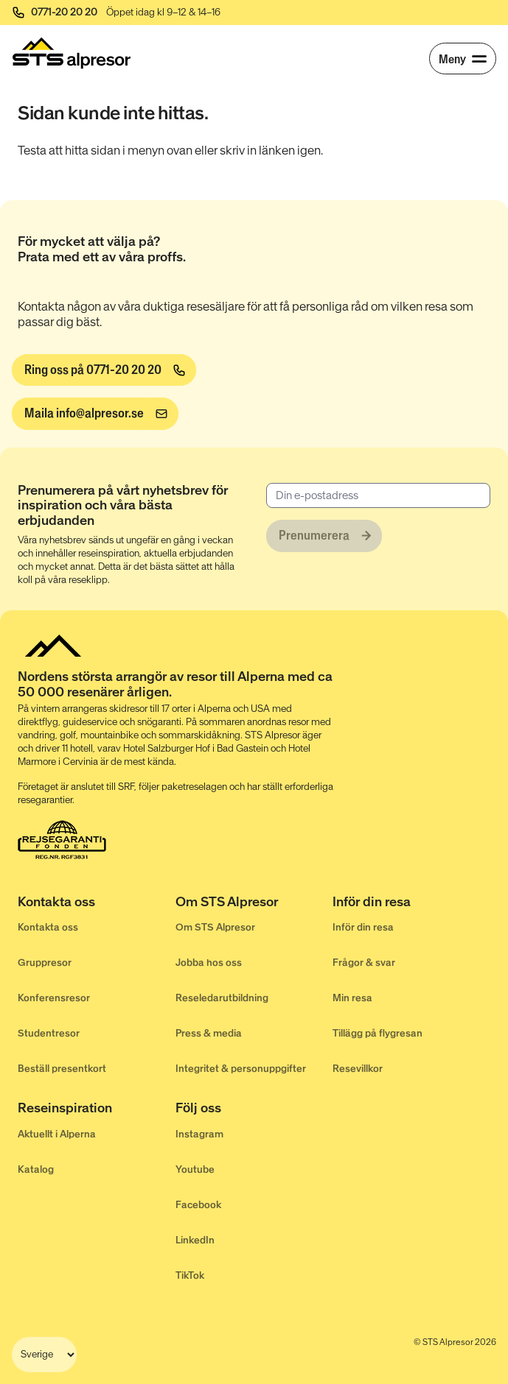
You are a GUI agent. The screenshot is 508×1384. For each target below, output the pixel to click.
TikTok (189, 1275)
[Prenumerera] (324, 536)
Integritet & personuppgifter (240, 1068)
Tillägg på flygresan (377, 1033)
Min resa (352, 998)
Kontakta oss (48, 927)
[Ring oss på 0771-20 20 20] (104, 370)
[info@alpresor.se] (95, 414)
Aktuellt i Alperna (57, 1134)
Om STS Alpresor (215, 927)
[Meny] (462, 58)
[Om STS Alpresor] (254, 903)
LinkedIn (195, 1240)
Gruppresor (45, 962)
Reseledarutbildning (221, 998)
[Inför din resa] (411, 903)
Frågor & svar (364, 962)
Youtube (195, 1169)
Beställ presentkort (62, 1068)
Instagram (199, 1134)
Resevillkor (358, 1068)
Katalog (36, 1169)
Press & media (208, 1033)
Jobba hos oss (208, 962)
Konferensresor (54, 998)
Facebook (198, 1204)
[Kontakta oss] (96, 903)
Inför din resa (363, 927)
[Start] (71, 53)
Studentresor (49, 1033)
